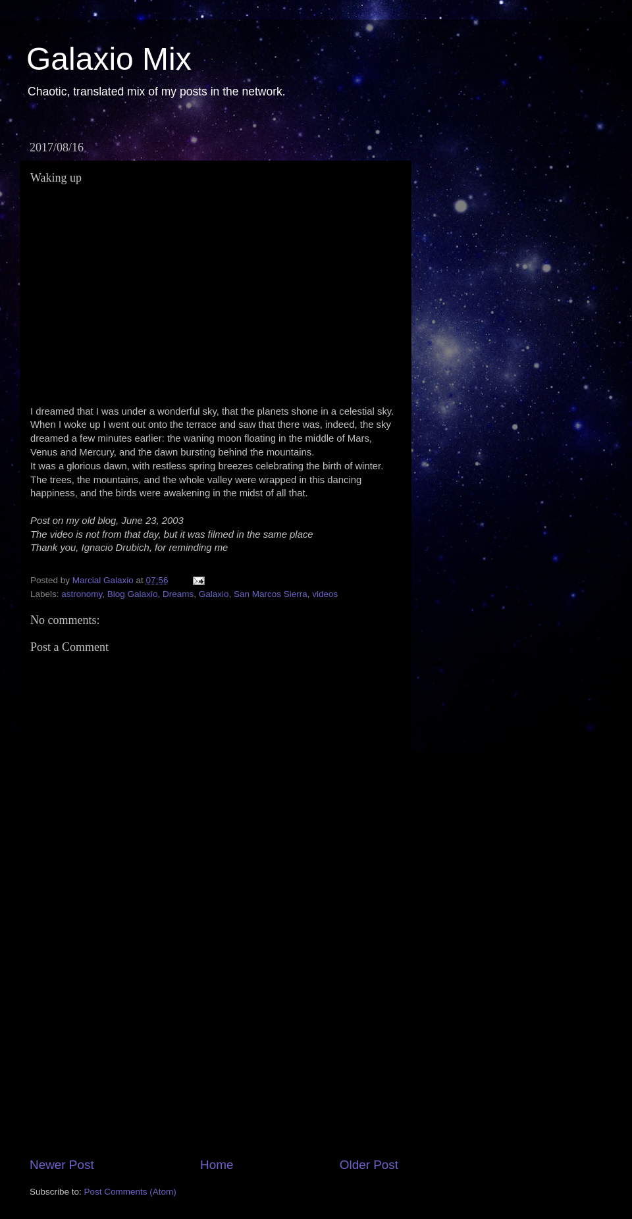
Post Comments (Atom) (130, 1192)
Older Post (369, 1165)
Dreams (178, 594)
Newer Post (62, 1165)
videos (325, 594)
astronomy (81, 594)
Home (216, 1165)
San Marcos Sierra (270, 594)
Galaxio (214, 594)
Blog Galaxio (132, 594)
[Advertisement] (214, 1056)
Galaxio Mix (109, 58)
